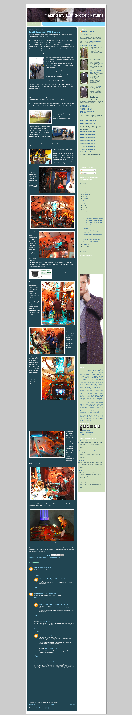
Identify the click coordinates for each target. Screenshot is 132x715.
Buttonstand (93, 376)
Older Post (71, 704)
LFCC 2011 (82, 401)
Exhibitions (82, 395)
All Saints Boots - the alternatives (86, 481)
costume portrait (93, 384)
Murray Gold (88, 404)
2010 (83, 251)
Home (52, 704)
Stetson (95, 412)
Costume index (84, 384)
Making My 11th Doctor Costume (74, 15)
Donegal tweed (99, 388)
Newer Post (32, 704)
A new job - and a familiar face (90, 237)
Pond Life (83, 112)
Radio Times (85, 408)
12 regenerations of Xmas (88, 369)
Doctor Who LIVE (90, 388)
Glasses (94, 398)
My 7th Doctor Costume (87, 146)
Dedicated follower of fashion (90, 241)
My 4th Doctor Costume (87, 137)
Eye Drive (88, 395)
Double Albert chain (84, 390)
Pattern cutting (83, 405)
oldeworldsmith (38, 593)
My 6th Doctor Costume (87, 143)
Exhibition (101, 393)
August (85, 203)
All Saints (91, 371)
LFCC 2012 (89, 401)
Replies (38, 575)
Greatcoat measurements (86, 432)
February (85, 244)
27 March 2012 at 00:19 (48, 661)
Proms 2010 (98, 407)
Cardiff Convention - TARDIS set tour (92, 222)
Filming (81, 396)
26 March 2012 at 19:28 (50, 593)
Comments (84, 173)
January (85, 246)
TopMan (82, 416)
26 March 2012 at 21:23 (51, 648)
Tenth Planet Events (87, 413)
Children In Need (88, 381)
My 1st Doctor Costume (87, 132)
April (84, 212)
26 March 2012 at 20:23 (46, 621)
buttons (87, 376)
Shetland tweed (84, 411)
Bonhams (94, 372)
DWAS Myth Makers (94, 390)
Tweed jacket (85, 418)
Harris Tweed (91, 399)
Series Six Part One (86, 108)
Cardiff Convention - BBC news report (92, 216)
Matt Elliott (94, 402)
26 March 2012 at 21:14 (61, 604)
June (84, 207)
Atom (35, 567)
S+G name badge (99, 408)
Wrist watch (89, 420)
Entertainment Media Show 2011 (95, 392)
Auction (97, 371)
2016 (83, 183)
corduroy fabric (91, 382)
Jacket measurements (85, 430)
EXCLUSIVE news (91, 393)
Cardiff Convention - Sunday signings (92, 220)
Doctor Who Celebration (89, 387)
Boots (100, 373)
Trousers (87, 416)
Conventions (49, 557)
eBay (101, 390)
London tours (96, 401)
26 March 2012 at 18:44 (61, 579)
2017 (83, 181)
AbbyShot (100, 369)
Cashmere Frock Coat (87, 379)
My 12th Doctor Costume (88, 152)
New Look (93, 404)
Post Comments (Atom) (42, 708)
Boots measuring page (85, 434)
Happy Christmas (84, 399)
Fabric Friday (98, 395)
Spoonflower (83, 412)
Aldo (86, 370)
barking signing (87, 372)
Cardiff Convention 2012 (39, 557)
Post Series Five (85, 106)
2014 (83, 187)
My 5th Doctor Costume (87, 140)
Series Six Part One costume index (87, 460)
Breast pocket (95, 374)
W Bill (95, 418)
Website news (83, 420)
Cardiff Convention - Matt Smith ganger (93, 218)
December (86, 194)
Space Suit (100, 411)
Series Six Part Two (86, 109)
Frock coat (86, 396)
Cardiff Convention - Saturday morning (92, 234)
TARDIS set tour (56, 557)
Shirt (92, 411)
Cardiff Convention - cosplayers (91, 225)
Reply (35, 572)
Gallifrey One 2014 (87, 398)
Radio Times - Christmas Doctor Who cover (89, 450)
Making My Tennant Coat (88, 121)
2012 (83, 192)
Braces (88, 374)
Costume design (99, 382)
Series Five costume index (84, 471)
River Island (92, 408)
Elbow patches (83, 392)
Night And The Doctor (87, 111)
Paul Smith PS (91, 405)
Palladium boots (99, 404)
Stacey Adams (89, 412)
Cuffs (96, 386)
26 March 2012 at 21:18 (61, 635)
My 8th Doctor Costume (87, 149)
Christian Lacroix (98, 381)
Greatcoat (100, 398)
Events (82, 393)
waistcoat (100, 418)
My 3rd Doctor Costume (87, 134)
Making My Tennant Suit (87, 123)
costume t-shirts (90, 386)
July (84, 205)
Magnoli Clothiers (87, 402)
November (86, 196)
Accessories (82, 370)
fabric (92, 395)
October (85, 198)
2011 (83, 249)
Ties (98, 415)
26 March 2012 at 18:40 (44, 567)
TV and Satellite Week (96, 416)
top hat (101, 415)
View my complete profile (86, 34)
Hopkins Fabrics (99, 399)
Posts (83, 170)
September (86, 200)
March (84, 214)
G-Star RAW (92, 396)
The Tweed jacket (82, 440)
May (84, 209)
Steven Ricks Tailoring (45, 579)
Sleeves (96, 411)
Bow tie (82, 374)
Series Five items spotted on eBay (91, 239)
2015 (83, 185)
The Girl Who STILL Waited (90, 415)
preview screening (90, 407)
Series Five (83, 105)
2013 (83, 190)
